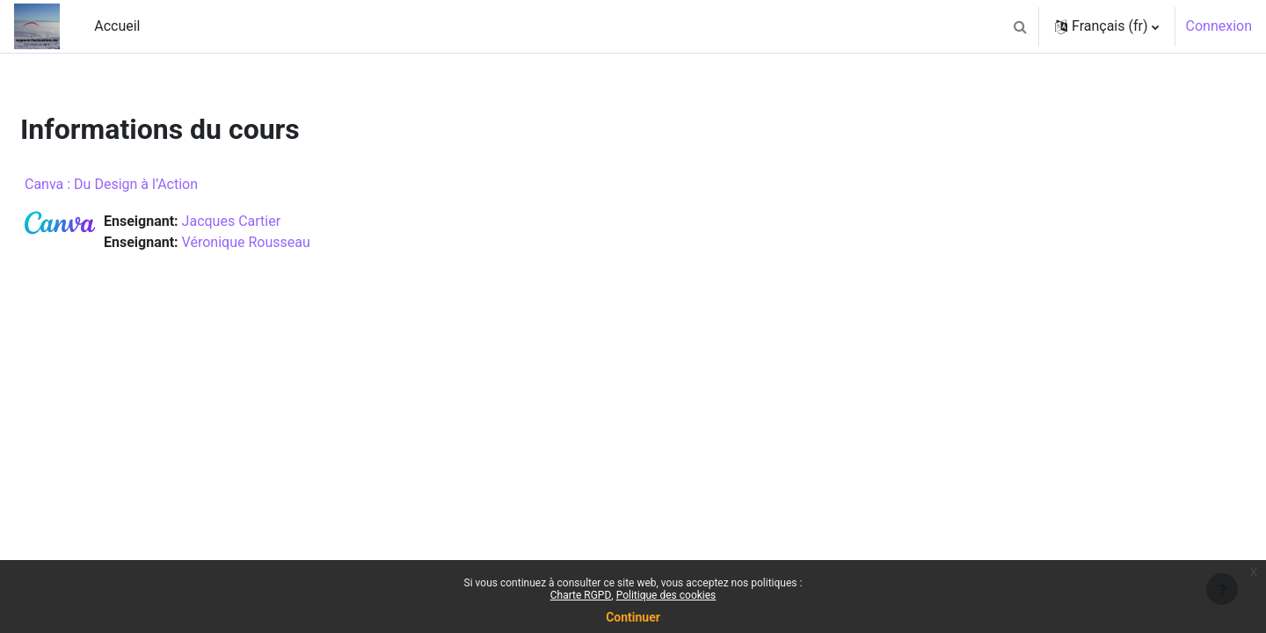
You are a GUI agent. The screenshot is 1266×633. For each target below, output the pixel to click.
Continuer (633, 617)
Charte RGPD (581, 595)
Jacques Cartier (274, 221)
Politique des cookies (666, 595)
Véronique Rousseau (288, 242)
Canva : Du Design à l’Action (153, 184)
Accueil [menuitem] (117, 26)
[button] (1020, 26)
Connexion (1219, 26)
